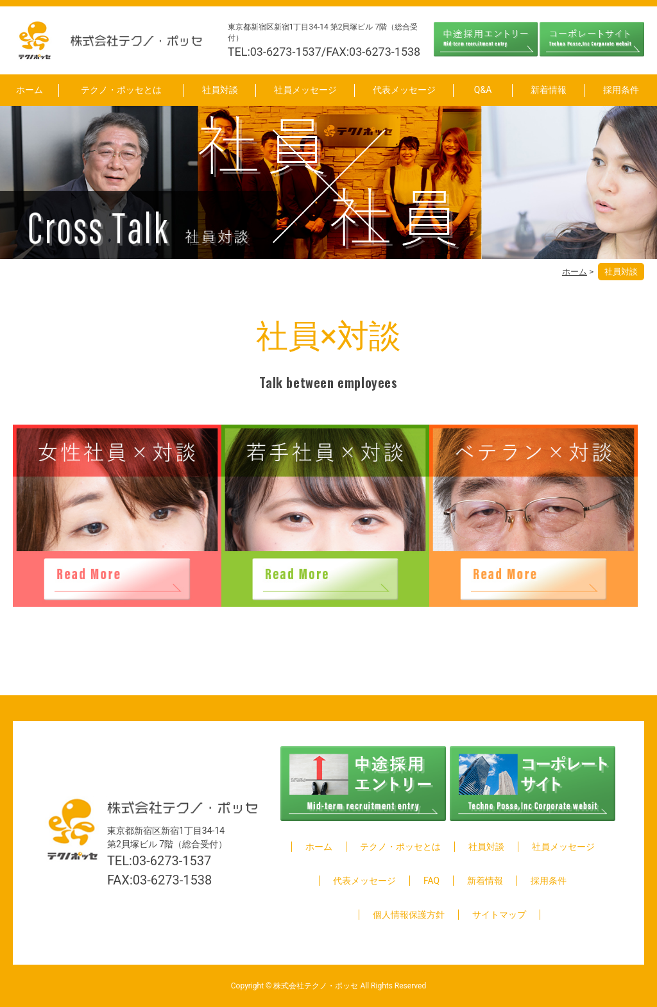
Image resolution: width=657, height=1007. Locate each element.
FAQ (431, 881)
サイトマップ (499, 915)
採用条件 (621, 90)
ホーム (29, 90)
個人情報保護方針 (409, 915)
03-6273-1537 (171, 860)
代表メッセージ (404, 90)
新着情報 (549, 90)
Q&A (482, 90)
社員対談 (220, 90)
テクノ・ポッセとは (121, 90)
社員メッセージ (305, 90)
